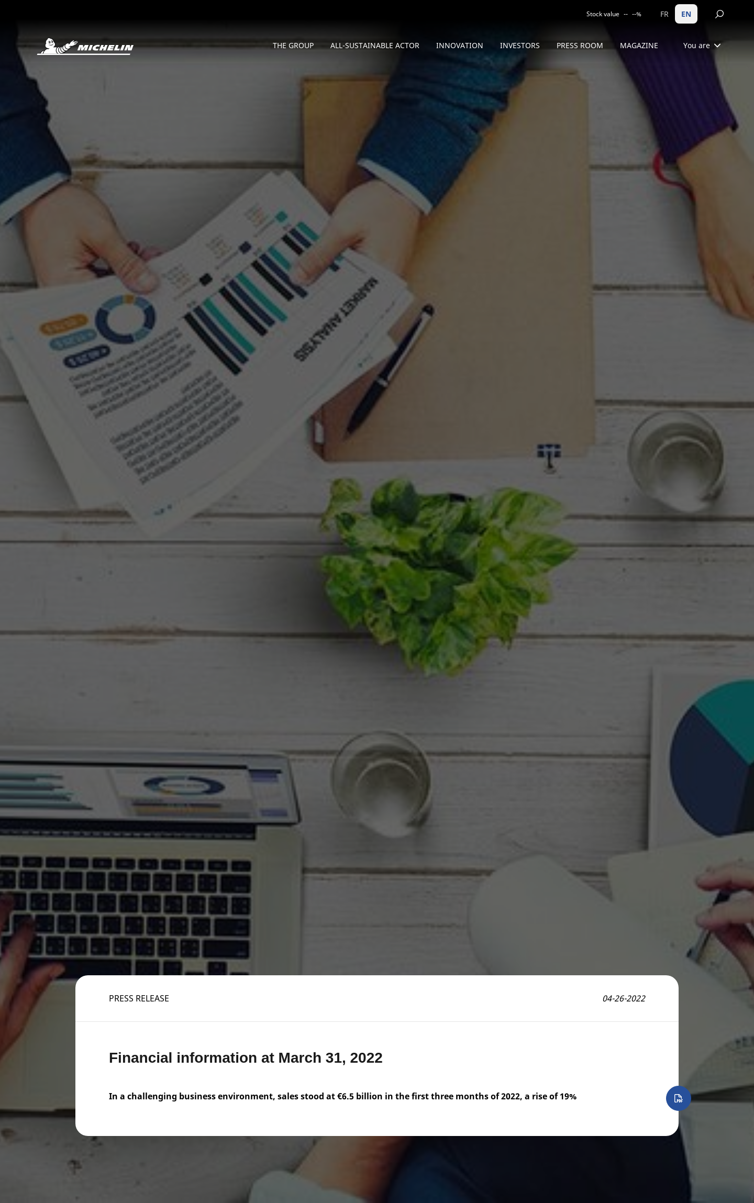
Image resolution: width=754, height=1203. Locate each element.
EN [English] (686, 14)
